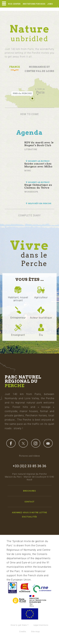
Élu (41, 334)
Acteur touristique (41, 317)
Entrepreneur (18, 317)
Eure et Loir (20, 601)
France (37, 601)
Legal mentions (41, 625)
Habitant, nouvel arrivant (18, 299)
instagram (35, 443)
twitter (23, 443)
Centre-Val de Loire (12, 588)
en (53, 10)
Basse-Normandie (24, 588)
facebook (10, 443)
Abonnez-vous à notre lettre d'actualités (29, 514)
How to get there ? (19, 625)
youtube (48, 443)
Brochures (29, 491)
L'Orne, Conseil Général (41, 588)
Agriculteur (41, 297)
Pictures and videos (29, 456)
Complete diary (29, 215)
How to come (29, 114)
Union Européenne (29, 614)
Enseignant (18, 334)
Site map (35, 631)
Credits (22, 631)
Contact (30, 501)
